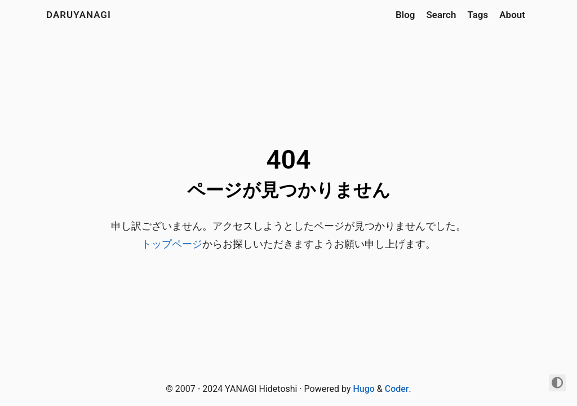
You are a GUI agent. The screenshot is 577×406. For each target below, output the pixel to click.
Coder (397, 388)
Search (441, 14)
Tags (477, 14)
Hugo (363, 388)
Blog (405, 14)
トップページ (171, 244)
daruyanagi (78, 14)
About (512, 14)
